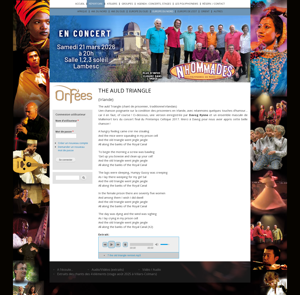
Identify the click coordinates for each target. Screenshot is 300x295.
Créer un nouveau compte (73, 143)
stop (125, 244)
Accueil (80, 3)
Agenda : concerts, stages (154, 3)
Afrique (82, 11)
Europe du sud (138, 11)
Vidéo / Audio (151, 269)
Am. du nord (99, 11)
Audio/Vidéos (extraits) (108, 269)
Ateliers (112, 3)
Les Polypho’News (186, 3)
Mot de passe (64, 131)
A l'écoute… (65, 269)
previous (105, 244)
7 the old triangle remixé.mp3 (124, 255)
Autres (218, 11)
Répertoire (96, 3)
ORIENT (205, 11)
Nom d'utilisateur (67, 120)
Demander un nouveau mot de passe (71, 148)
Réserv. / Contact (213, 3)
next (118, 244)
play (111, 244)
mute (157, 244)
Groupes (127, 3)
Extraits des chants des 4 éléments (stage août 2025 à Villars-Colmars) (107, 274)
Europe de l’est (187, 11)
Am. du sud (118, 11)
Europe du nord (162, 11)
